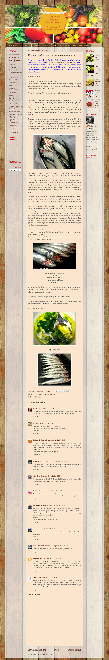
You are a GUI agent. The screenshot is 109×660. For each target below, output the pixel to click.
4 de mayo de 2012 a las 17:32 (52, 558)
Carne (10, 64)
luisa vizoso (37, 476)
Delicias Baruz (38, 491)
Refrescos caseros (14, 111)
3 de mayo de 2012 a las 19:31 (58, 461)
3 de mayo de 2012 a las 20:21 (52, 491)
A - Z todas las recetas (61, 45)
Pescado (52, 394)
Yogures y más (13, 132)
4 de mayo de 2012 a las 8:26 (56, 505)
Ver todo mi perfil (91, 149)
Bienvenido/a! (14, 45)
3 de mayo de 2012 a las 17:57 (48, 423)
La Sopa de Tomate (39, 440)
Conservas (12, 70)
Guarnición (12, 83)
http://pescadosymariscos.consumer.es (58, 93)
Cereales (11, 67)
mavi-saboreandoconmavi (41, 546)
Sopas (10, 120)
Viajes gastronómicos (15, 128)
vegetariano (12, 122)
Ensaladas (12, 77)
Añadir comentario (35, 595)
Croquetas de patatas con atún (97, 58)
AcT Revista (12, 57)
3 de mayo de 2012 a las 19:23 (55, 440)
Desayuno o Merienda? (16, 73)
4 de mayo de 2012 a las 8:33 (46, 529)
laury (35, 529)
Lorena (35, 423)
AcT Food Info (13, 54)
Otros (10, 98)
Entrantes (11, 80)
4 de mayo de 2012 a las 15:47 (60, 546)
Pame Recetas (37, 558)
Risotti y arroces (14, 114)
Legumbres (12, 92)
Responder (36, 416)
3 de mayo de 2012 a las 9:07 (47, 408)
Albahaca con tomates (92, 127)
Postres (11, 109)
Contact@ (26, 45)
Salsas (11, 117)
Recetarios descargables (81, 45)
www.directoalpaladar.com (55, 62)
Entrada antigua (74, 650)
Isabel (35, 408)
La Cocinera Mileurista (40, 461)
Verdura (11, 125)
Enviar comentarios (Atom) (45, 654)
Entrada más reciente (37, 650)
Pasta (10, 101)
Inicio (56, 650)
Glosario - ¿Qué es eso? (42, 45)
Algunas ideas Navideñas (97, 104)
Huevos (11, 85)
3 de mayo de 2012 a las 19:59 (50, 476)
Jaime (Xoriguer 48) (39, 505)
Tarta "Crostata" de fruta (97, 82)
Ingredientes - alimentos (41, 394)
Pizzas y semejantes (15, 106)
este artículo (71, 62)
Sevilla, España (37, 397)
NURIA (35, 577)
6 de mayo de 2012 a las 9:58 (48, 577)
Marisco (11, 95)
